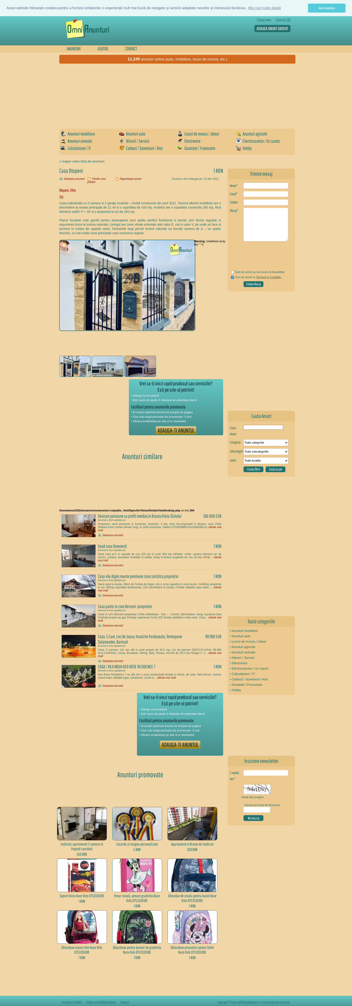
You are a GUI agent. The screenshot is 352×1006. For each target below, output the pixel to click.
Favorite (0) (283, 20)
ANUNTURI (74, 48)
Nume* (234, 186)
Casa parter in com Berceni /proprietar (125, 606)
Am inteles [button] (327, 8)
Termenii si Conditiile (268, 277)
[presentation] (256, 257)
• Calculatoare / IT (242, 674)
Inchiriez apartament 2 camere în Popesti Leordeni (82, 846)
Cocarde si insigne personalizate (137, 844)
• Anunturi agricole (242, 647)
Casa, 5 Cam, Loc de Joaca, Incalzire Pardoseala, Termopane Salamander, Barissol (140, 639)
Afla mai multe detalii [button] (264, 8)
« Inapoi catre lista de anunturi (81, 161)
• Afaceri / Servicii (242, 658)
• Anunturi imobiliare (244, 631)
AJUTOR (103, 48)
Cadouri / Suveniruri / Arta (141, 148)
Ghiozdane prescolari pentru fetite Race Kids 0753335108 (192, 950)
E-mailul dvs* (234, 776)
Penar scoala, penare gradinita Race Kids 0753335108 (137, 898)
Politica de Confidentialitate (101, 1002)
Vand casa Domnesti (112, 546)
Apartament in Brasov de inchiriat (192, 844)
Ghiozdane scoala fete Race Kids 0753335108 (82, 950)
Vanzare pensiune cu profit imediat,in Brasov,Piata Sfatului (139, 516)
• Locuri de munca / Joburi (248, 641)
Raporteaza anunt (130, 178)
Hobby (244, 148)
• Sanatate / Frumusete (246, 684)
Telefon (234, 202)
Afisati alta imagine (252, 797)
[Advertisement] (178, 96)
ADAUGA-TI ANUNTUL (176, 430)
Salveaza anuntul (74, 178)
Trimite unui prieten (96, 180)
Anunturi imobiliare (78, 133)
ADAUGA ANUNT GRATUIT (272, 28)
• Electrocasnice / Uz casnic (249, 668)
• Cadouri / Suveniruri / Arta (249, 679)
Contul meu (264, 20)
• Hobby (235, 690)
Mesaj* (234, 211)
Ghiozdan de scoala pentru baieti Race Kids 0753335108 (192, 898)
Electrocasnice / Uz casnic (258, 141)
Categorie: (235, 442)
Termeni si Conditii (71, 1002)
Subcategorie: (236, 451)
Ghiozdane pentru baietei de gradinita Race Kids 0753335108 (137, 950)
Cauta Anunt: (233, 431)
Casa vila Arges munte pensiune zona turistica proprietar (138, 576)
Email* (233, 194)
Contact (125, 1002)
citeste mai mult (166, 677)
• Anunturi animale (242, 652)
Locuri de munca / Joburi (198, 133)
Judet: (233, 460)
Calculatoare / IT (76, 148)
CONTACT (131, 48)
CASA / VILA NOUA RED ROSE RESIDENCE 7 (126, 666)
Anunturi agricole (251, 133)
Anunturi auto (132, 133)
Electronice (188, 141)
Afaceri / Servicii (134, 141)
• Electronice (238, 663)
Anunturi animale (76, 141)
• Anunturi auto (240, 636)
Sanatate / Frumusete (196, 148)
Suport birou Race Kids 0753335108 (82, 895)
